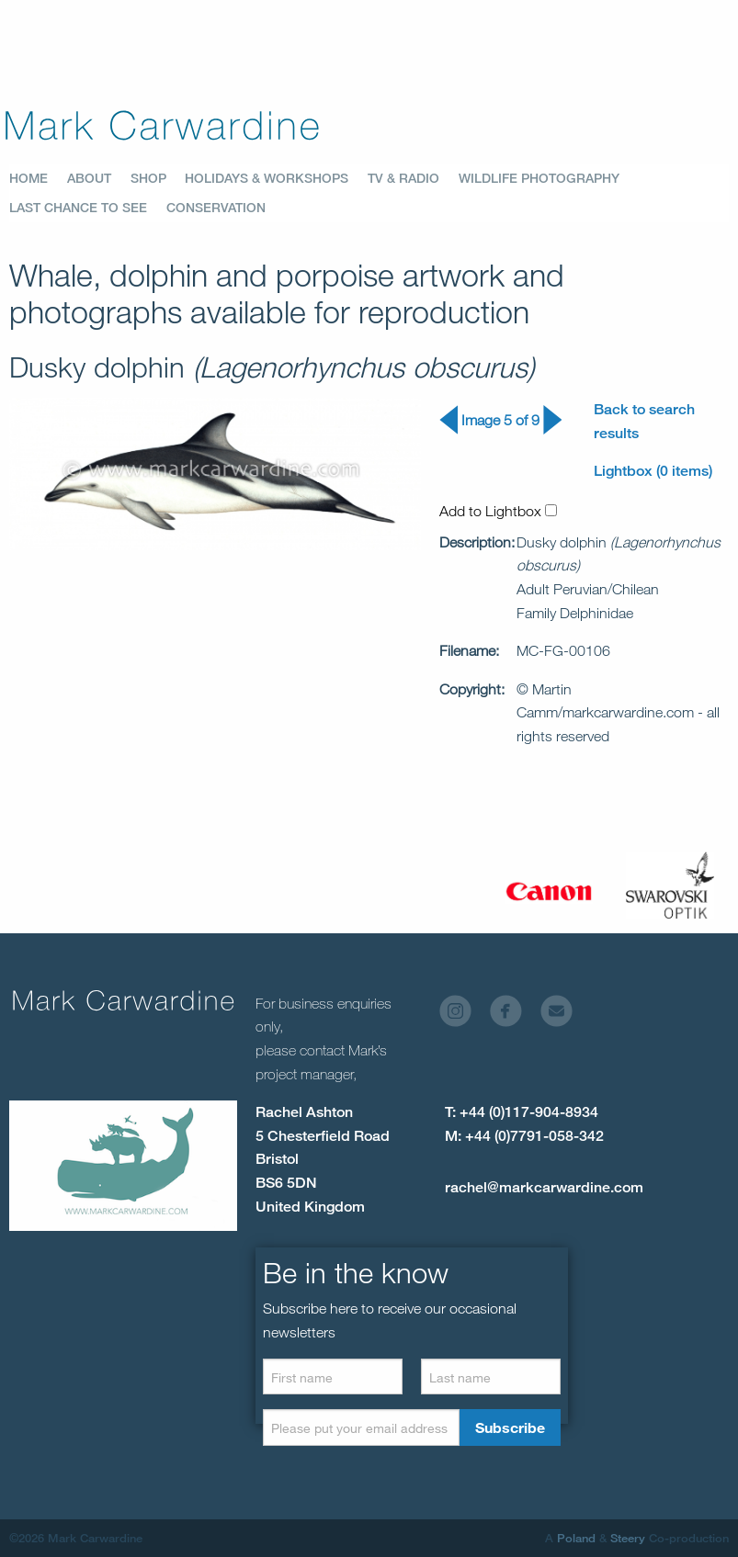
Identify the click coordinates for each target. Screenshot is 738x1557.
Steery (627, 1537)
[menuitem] (38, 178)
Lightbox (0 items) (653, 471)
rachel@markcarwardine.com (544, 1187)
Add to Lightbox (498, 510)
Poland (576, 1537)
